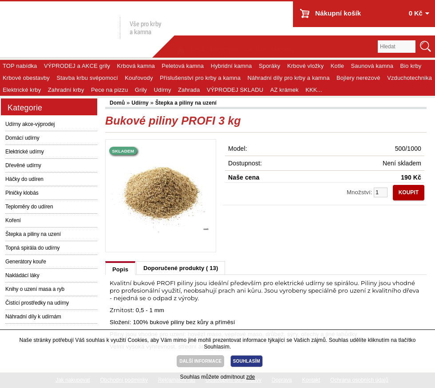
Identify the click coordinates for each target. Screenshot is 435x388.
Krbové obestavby (26, 77)
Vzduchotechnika (409, 77)
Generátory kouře (25, 262)
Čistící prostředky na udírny (37, 303)
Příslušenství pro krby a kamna (200, 77)
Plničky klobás (22, 193)
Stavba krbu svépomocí (87, 77)
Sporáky (270, 66)
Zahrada (189, 89)
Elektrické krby (22, 89)
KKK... (313, 89)
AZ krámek (284, 89)
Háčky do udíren (24, 179)
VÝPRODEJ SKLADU (235, 89)
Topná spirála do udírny (32, 248)
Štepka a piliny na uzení (33, 234)
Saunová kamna (372, 66)
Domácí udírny (22, 138)
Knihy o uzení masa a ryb (34, 289)
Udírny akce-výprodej (30, 124)
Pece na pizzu (109, 89)
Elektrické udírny (24, 152)
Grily (141, 89)
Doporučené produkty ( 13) (180, 268)
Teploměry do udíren (29, 207)
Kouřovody (139, 77)
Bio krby (411, 66)
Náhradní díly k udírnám (33, 317)
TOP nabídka (20, 66)
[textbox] (396, 46)
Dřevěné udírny (23, 165)
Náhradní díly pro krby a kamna (289, 77)
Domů (118, 103)
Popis (120, 269)
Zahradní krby (66, 89)
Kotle (337, 66)
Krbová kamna (136, 66)
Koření (13, 220)
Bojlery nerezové (358, 77)
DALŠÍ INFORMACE (200, 361)
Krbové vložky (305, 66)
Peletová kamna (183, 66)
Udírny (162, 89)
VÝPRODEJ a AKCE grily (77, 66)
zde (250, 377)
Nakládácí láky (22, 275)
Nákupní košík (338, 13)
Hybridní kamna (231, 66)
